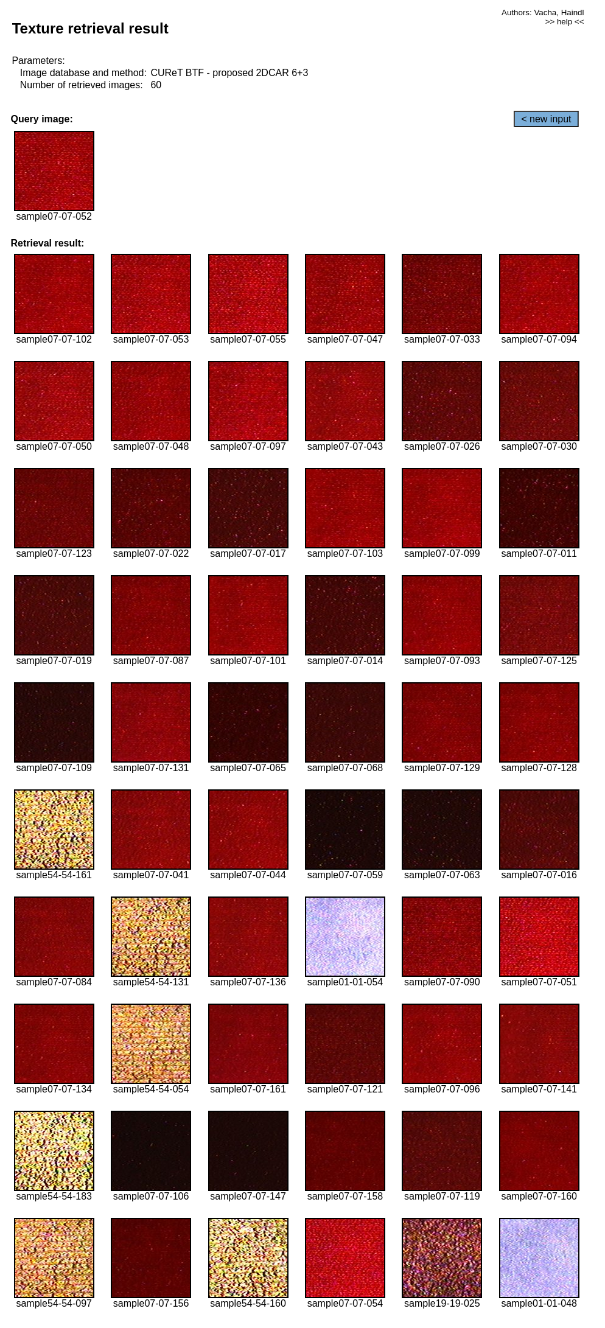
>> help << (564, 21)
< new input (546, 119)
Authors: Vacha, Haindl (543, 12)
